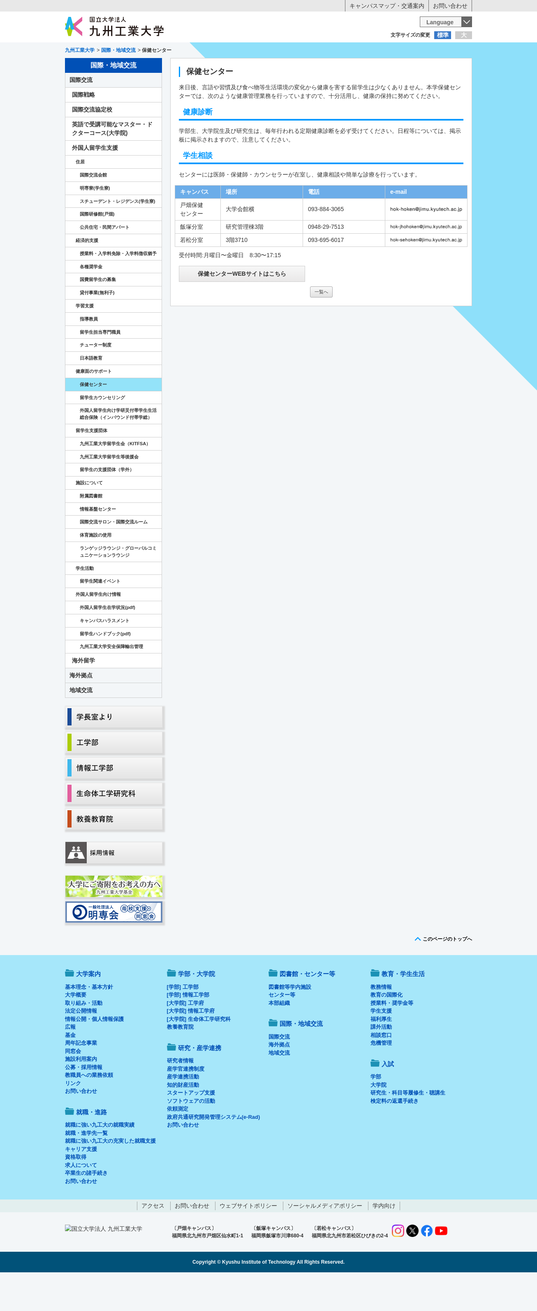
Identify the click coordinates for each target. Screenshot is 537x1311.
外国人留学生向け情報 (98, 628)
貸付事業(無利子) (97, 326)
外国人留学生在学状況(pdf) (107, 641)
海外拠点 (81, 709)
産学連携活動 (183, 1111)
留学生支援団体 (91, 464)
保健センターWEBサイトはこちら (242, 308)
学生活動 (85, 602)
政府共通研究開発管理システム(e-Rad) (213, 1151)
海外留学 (83, 694)
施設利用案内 (81, 1093)
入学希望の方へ (105, 51)
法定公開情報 (81, 1045)
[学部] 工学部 (183, 1021)
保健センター (93, 418)
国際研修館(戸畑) (97, 248)
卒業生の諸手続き (86, 1207)
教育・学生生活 (243, 68)
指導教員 (89, 353)
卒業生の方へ (268, 51)
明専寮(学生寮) (95, 222)
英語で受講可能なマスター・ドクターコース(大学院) (112, 162)
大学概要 (75, 1029)
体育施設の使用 (95, 569)
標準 (443, 35)
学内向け (384, 1240)
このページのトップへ (447, 973)
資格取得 (75, 1191)
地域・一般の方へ (431, 51)
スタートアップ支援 (191, 1127)
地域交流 (81, 724)
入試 (446, 68)
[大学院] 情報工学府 (191, 1045)
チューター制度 (95, 379)
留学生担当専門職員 (100, 366)
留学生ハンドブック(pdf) (105, 667)
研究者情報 (180, 1095)
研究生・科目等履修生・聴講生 (407, 1127)
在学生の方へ (187, 51)
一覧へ (321, 325)
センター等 (281, 1029)
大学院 (378, 1119)
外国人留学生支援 (95, 182)
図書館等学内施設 (289, 1021)
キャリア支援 (81, 1183)
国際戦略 (83, 129)
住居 (80, 195)
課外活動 (381, 1061)
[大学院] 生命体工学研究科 (199, 1053)
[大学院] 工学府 (185, 1037)
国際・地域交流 (395, 68)
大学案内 (90, 68)
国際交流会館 (93, 209)
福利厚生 (381, 1053)
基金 (70, 1069)
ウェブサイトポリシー (248, 1240)
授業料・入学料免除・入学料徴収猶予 (118, 287)
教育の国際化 (386, 1029)
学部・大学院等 (141, 68)
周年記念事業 (81, 1077)
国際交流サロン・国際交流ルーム (114, 555)
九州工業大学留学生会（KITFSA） (115, 477)
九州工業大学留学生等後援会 (109, 490)
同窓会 (73, 1085)
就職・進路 (294, 68)
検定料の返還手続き (394, 1135)
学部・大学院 (196, 1007)
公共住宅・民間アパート (105, 261)
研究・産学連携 (345, 68)
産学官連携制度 (185, 1103)
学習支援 (85, 339)
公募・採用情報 (83, 1101)
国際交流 (81, 114)
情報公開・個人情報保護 (94, 1053)
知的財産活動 (183, 1119)
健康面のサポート (94, 405)
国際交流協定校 (92, 143)
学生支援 (381, 1045)
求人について (81, 1199)
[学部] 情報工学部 (188, 1029)
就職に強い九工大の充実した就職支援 (110, 1175)
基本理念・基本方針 (89, 1021)
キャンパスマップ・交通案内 (387, 5)
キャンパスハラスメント (105, 654)
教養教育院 (180, 1061)
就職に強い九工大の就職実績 (99, 1159)
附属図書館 (91, 530)
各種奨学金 (91, 300)
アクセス (152, 1240)
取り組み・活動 (83, 1037)
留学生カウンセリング (102, 431)
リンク (73, 1117)
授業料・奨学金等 (391, 1037)
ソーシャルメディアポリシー (324, 1240)
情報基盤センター (98, 543)
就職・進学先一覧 (86, 1167)
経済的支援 (87, 274)
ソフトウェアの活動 (191, 1135)
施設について (89, 516)
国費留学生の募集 (98, 313)
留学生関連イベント (100, 615)
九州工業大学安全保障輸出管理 (111, 680)
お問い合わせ (450, 5)
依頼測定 (177, 1143)
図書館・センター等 (307, 1007)
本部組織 (279, 1037)
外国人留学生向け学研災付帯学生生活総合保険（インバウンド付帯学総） (118, 448)
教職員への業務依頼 (89, 1109)
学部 (375, 1111)
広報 (70, 1061)
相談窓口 (381, 1069)
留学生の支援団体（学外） (107, 503)
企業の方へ (350, 51)
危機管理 (381, 1077)
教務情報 (381, 1021)
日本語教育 (91, 392)
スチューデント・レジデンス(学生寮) (117, 235)
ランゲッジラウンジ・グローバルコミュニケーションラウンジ (118, 586)
